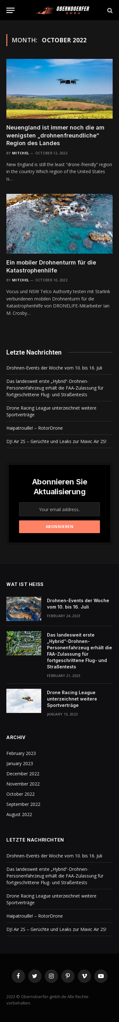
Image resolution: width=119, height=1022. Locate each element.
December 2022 (22, 774)
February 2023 (21, 753)
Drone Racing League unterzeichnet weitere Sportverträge (72, 699)
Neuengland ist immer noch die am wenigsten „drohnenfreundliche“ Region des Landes (55, 135)
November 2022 (23, 784)
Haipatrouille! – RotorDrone (34, 428)
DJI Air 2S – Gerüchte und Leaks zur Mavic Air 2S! (56, 441)
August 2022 (19, 814)
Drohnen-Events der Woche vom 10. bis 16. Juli (54, 368)
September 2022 (23, 804)
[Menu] (10, 10)
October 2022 (20, 794)
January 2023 (19, 763)
